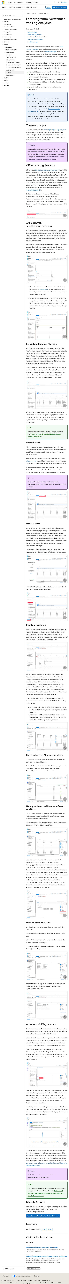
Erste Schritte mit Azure (59, 7)
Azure (34, 13)
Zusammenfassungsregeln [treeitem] (13, 67)
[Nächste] (54, 2)
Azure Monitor (43, 13)
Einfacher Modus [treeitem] (11, 57)
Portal (48, 7)
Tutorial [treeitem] (8, 72)
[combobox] (12, 15)
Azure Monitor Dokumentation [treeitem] (12, 19)
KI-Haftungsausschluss (7, 1280)
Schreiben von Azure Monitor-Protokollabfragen (43, 1216)
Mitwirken (37, 1280)
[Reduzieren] (22, 12)
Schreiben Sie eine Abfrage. (35, 39)
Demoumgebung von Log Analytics (54, 130)
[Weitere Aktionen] (66, 13)
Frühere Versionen (21, 1280)
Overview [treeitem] (9, 55)
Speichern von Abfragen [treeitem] (13, 62)
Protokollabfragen (51, 51)
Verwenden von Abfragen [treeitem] (13, 65)
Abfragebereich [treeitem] (10, 60)
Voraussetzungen (32, 32)
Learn (28, 13)
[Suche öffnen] (59, 2)
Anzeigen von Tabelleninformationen (37, 37)
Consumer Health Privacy (8, 1283)
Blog (29, 1280)
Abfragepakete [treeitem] (10, 70)
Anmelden (64, 2)
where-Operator (31, 461)
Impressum (37, 1283)
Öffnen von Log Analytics (35, 34)
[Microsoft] (3, 2)
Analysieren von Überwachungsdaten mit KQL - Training (42, 1247)
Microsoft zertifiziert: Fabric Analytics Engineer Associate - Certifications (46, 1256)
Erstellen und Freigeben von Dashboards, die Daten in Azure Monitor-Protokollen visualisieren (46, 1193)
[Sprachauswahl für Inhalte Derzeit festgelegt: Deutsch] (5, 1276)
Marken (45, 1283)
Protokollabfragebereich (33, 190)
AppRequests (44, 289)
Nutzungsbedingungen (25, 1283)
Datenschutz (45, 1280)
